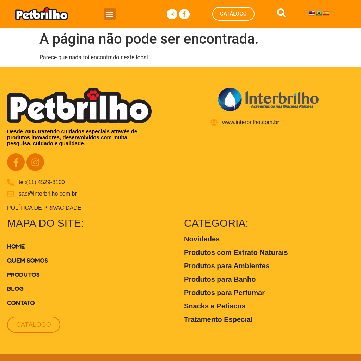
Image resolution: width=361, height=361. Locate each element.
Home (16, 246)
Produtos (23, 274)
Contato (21, 302)
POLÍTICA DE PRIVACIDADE (44, 208)
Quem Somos (27, 260)
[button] (110, 14)
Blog (15, 288)
